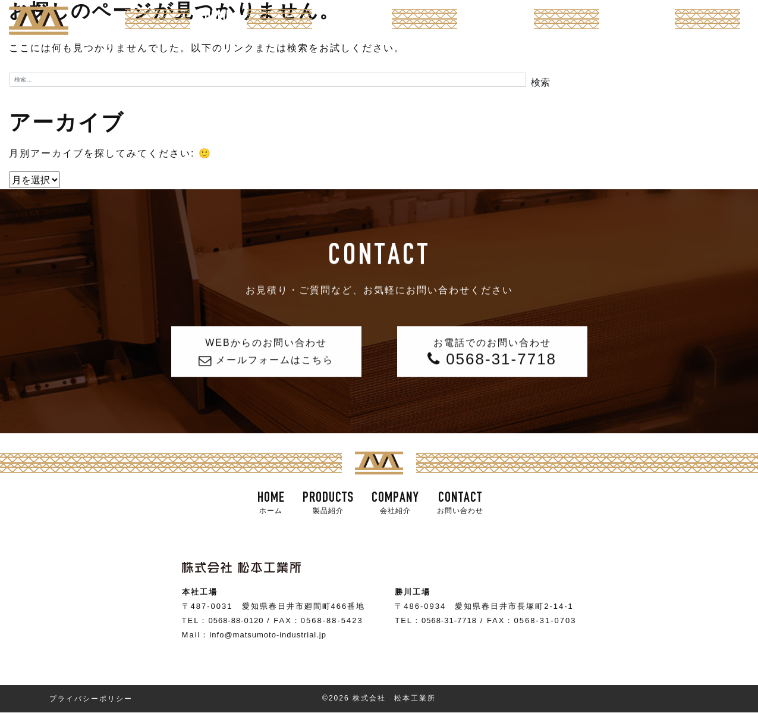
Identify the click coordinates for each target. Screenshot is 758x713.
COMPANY (496, 21)
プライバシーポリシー (91, 699)
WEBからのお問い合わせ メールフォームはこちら (266, 359)
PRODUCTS (352, 21)
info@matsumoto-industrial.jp (267, 634)
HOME (218, 21)
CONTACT (637, 21)
